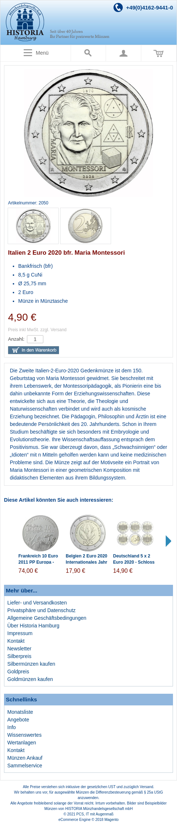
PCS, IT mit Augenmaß (95, 814)
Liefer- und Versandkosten (37, 603)
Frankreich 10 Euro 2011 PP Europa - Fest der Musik (38, 562)
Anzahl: (16, 339)
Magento (112, 820)
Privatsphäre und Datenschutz (41, 610)
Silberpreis (19, 656)
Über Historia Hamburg (33, 626)
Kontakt (15, 641)
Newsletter (19, 648)
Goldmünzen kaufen (30, 679)
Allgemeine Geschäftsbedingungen (46, 618)
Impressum (19, 633)
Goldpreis (18, 671)
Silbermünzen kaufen (31, 664)
